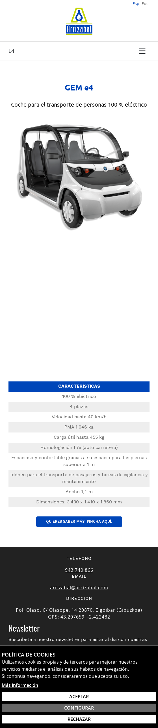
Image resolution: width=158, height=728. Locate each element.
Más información (20, 685)
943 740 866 (79, 570)
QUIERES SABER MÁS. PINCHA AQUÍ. (79, 521)
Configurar (79, 707)
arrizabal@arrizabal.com (79, 587)
